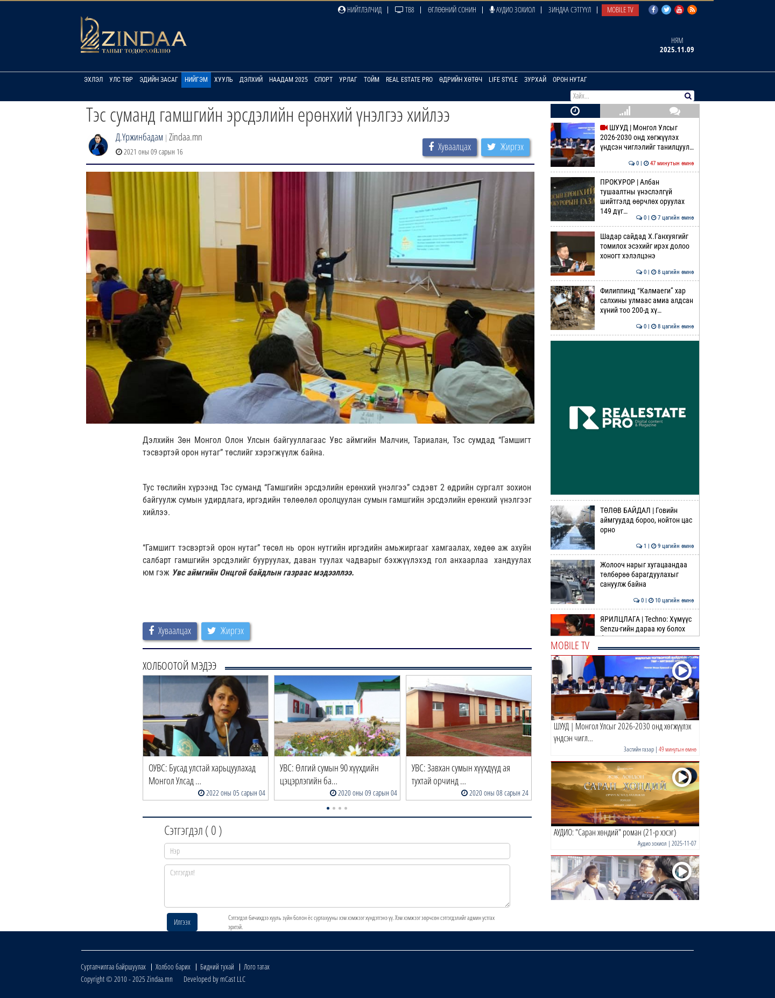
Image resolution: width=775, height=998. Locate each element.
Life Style (503, 79)
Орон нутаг (570, 79)
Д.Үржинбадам (139, 136)
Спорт (323, 79)
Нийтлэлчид (360, 9)
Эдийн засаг (158, 79)
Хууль (223, 79)
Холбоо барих (173, 966)
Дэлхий (251, 79)
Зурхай (535, 79)
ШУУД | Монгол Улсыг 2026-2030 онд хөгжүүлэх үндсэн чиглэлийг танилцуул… (622, 137)
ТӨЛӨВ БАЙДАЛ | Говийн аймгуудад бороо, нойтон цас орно (622, 520)
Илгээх (182, 922)
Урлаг (348, 79)
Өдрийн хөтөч (460, 79)
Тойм (371, 79)
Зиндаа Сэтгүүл (569, 9)
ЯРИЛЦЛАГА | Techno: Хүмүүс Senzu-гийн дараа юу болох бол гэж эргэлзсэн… (622, 629)
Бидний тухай (217, 966)
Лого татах (257, 966)
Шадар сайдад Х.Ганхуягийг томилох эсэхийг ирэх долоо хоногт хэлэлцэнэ (622, 246)
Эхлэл (93, 79)
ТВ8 (404, 9)
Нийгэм (196, 79)
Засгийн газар (639, 749)
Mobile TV (620, 9)
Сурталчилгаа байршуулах (113, 966)
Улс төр (121, 79)
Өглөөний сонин (452, 9)
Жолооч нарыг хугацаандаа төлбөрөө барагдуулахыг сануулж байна (622, 574)
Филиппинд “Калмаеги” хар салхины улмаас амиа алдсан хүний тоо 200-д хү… (622, 300)
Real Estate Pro (409, 79)
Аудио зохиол (512, 9)
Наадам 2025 (288, 79)
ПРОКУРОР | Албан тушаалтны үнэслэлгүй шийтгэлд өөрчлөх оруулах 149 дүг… (622, 196)
